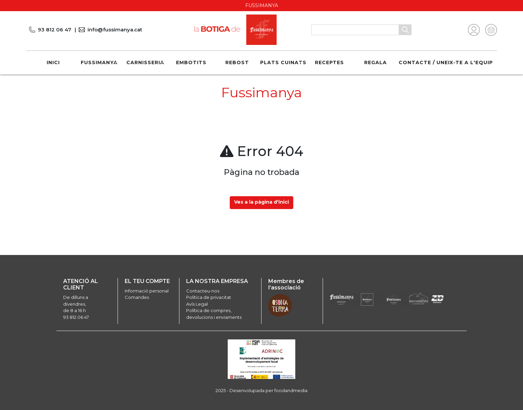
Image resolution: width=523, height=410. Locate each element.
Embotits (191, 62)
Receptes (329, 62)
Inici (53, 62)
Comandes (137, 297)
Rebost (237, 62)
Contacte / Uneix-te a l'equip (446, 62)
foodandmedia (290, 390)
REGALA (375, 62)
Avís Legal (197, 304)
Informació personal (147, 290)
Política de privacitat (208, 297)
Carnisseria (145, 62)
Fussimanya (99, 62)
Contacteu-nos (202, 290)
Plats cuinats (283, 62)
